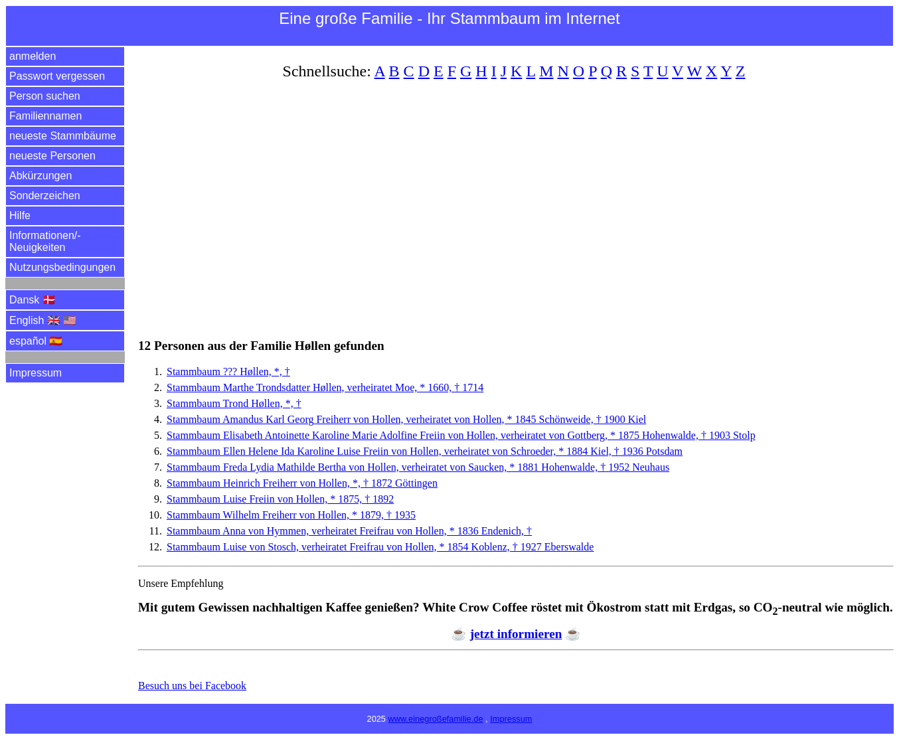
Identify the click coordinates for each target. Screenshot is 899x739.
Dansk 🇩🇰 (32, 299)
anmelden (32, 56)
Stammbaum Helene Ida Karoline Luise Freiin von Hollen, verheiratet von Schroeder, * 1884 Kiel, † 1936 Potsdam (425, 451)
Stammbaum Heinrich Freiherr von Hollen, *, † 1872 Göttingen (302, 483)
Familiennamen (45, 116)
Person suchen (44, 96)
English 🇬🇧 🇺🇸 (42, 320)
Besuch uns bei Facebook (192, 685)
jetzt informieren (516, 634)
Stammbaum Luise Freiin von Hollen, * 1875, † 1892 (280, 499)
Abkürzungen (40, 175)
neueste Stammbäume (62, 135)
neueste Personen (52, 155)
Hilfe (20, 215)
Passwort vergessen (57, 76)
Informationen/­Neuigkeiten (45, 241)
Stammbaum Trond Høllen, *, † (234, 403)
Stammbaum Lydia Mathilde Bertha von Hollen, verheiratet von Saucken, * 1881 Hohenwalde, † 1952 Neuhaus (418, 467)
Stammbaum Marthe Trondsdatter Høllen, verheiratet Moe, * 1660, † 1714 (325, 387)
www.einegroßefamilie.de (435, 719)
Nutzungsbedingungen (62, 267)
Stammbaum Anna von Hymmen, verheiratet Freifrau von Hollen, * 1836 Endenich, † (349, 530)
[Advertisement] (516, 201)
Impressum (35, 372)
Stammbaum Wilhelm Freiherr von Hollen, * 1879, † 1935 (291, 515)
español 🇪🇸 (36, 341)
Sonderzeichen (44, 195)
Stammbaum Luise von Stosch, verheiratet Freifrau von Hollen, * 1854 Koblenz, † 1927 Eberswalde (380, 546)
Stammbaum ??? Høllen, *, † (228, 371)
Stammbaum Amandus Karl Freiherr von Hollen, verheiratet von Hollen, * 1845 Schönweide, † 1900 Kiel (406, 419)
